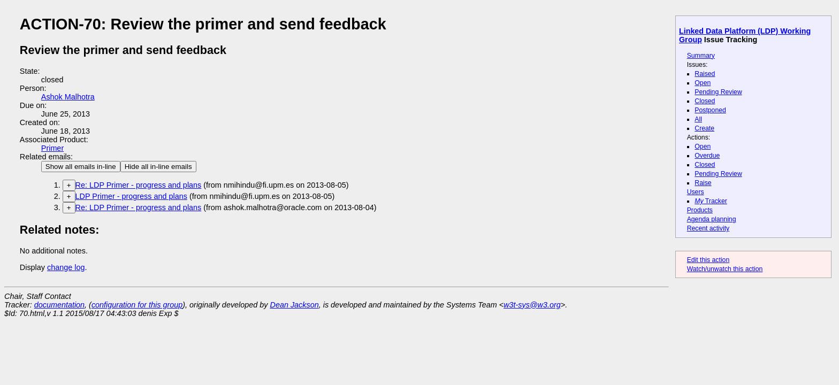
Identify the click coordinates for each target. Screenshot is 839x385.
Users (695, 192)
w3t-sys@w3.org (532, 305)
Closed (705, 101)
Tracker (711, 201)
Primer (52, 148)
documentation (59, 305)
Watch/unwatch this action (725, 269)
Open (703, 83)
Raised (705, 74)
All (698, 119)
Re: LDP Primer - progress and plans (138, 185)
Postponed (710, 110)
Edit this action (708, 260)
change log (66, 267)
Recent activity (708, 228)
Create (704, 128)
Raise (703, 183)
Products (700, 210)
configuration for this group (136, 305)
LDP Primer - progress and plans (131, 196)
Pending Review (718, 92)
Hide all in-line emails (158, 167)
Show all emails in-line (80, 167)
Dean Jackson (294, 305)
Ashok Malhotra (68, 97)
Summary (701, 55)
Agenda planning (711, 219)
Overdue (707, 155)
